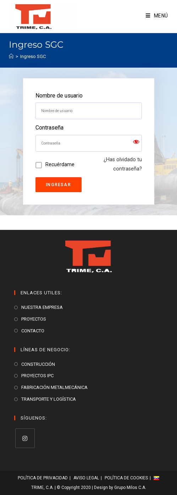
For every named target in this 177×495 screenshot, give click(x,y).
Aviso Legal (86, 477)
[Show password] (136, 143)
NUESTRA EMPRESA (42, 307)
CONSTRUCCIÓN (38, 364)
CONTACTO (32, 330)
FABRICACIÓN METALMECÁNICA (54, 387)
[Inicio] (11, 56)
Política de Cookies (126, 477)
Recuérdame (59, 164)
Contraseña (49, 127)
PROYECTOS (33, 319)
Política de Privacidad (43, 477)
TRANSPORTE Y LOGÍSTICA (48, 399)
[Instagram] (25, 438)
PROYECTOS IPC (37, 375)
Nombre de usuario (59, 95)
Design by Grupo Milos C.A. (120, 487)
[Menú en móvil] (157, 15)
